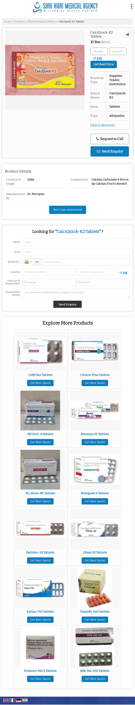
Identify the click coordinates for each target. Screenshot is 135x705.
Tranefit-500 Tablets (95, 611)
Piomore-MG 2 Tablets (40, 671)
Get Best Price (104, 64)
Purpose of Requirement (13, 282)
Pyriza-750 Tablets (40, 611)
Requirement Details (13, 293)
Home (8, 21)
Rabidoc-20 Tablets (40, 552)
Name (16, 242)
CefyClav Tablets (40, 375)
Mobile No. (14, 262)
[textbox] (117, 51)
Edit (97, 58)
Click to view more (103, 125)
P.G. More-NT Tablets (40, 493)
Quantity (15, 272)
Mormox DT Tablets (95, 434)
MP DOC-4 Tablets (40, 434)
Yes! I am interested (67, 210)
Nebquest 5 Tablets (95, 493)
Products (19, 21)
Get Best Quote (40, 383)
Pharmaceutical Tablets (42, 21)
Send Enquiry (110, 151)
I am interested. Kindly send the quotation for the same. (76, 293)
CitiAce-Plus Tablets (95, 375)
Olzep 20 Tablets (95, 552)
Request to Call (109, 139)
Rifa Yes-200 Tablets (94, 671)
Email (17, 252)
